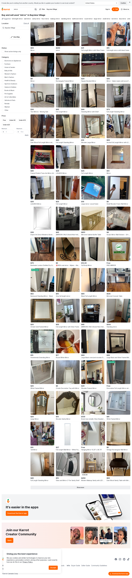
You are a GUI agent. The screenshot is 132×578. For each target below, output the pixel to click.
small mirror (106, 19)
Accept (53, 568)
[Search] (35, 9)
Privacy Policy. (27, 562)
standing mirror (66, 19)
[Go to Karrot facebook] (116, 559)
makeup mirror (55, 19)
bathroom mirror (77, 19)
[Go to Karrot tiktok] (128, 559)
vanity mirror (36, 19)
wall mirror (27, 19)
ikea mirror (122, 19)
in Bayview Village (36, 15)
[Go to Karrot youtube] (124, 559)
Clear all (26, 23)
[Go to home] (6, 9)
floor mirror (45, 19)
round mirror (88, 19)
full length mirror (17, 19)
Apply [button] (26, 135)
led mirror (115, 19)
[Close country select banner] (129, 2)
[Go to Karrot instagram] (120, 559)
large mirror (97, 19)
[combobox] (16, 28)
